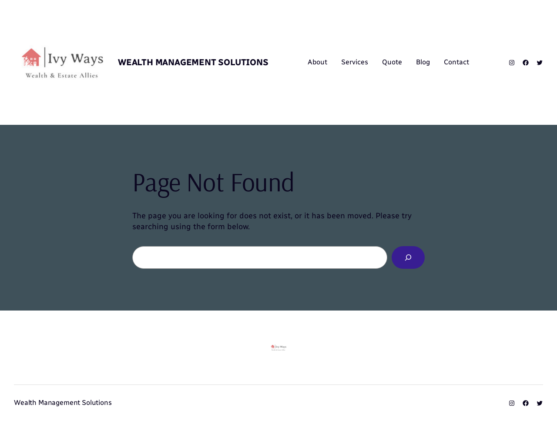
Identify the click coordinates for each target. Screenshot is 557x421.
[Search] (408, 257)
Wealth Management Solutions (193, 62)
